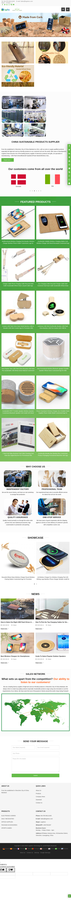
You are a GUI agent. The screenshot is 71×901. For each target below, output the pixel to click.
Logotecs (43, 820)
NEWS (35, 592)
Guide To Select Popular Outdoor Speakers (51, 654)
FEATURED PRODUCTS (35, 201)
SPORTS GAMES (6, 826)
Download (39, 798)
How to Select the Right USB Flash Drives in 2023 (18, 620)
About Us (38, 788)
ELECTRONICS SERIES (8, 814)
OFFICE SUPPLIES (7, 820)
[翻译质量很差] (10, 868)
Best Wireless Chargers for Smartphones (15, 654)
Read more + (7, 160)
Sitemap (36, 851)
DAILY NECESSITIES (7, 817)
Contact (8, 3)
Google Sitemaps (45, 851)
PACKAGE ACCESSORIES (9, 823)
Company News (40, 795)
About (3, 3)
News (14, 623)
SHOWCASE (35, 537)
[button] (32, 35)
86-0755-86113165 (9, 1)
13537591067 (47, 823)
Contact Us (39, 801)
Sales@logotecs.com (27, 1)
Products (38, 792)
